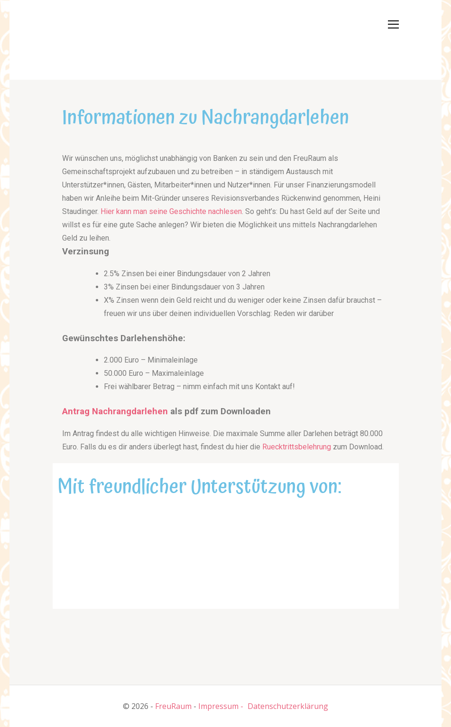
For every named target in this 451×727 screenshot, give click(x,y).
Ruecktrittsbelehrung (296, 446)
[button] (81, 37)
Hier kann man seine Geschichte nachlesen (171, 211)
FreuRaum (173, 706)
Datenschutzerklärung (288, 706)
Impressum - (220, 706)
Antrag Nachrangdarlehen (115, 411)
